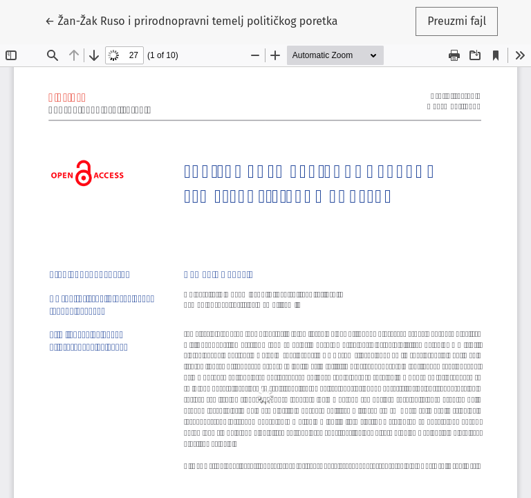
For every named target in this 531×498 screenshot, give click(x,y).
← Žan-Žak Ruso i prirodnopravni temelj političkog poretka (191, 20)
